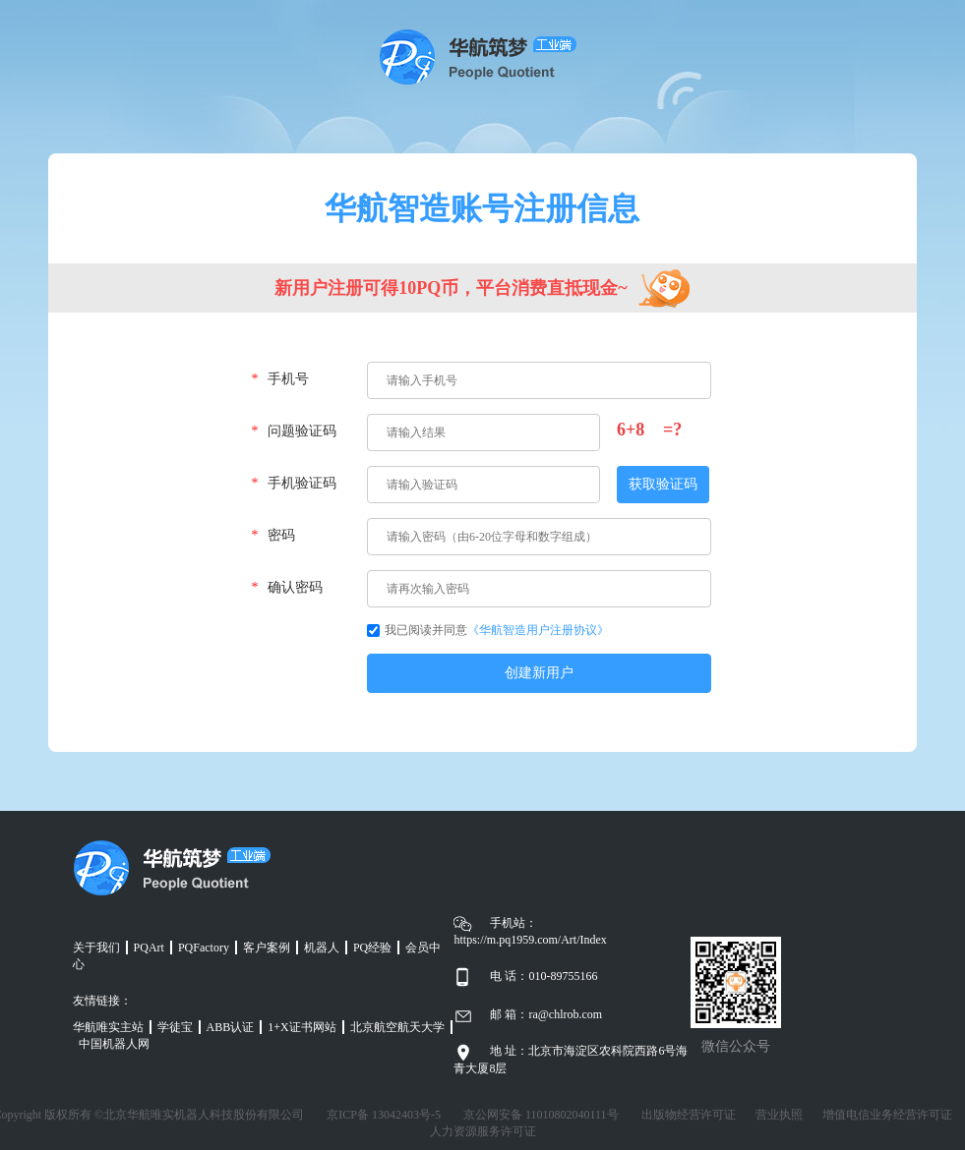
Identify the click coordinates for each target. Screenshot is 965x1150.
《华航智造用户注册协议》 (538, 630)
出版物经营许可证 (688, 1114)
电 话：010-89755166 (543, 976)
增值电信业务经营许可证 (887, 1114)
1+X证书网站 (301, 1027)
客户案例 (266, 947)
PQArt (149, 947)
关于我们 (96, 947)
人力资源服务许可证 (483, 1131)
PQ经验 (372, 947)
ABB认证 (231, 1027)
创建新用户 (539, 672)
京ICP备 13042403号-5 (384, 1114)
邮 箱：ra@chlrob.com (546, 1014)
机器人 (321, 947)
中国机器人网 (114, 1044)
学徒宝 (175, 1027)
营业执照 (779, 1114)
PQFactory (203, 947)
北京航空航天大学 (397, 1027)
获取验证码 (663, 484)
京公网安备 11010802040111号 (541, 1114)
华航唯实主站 (108, 1027)
